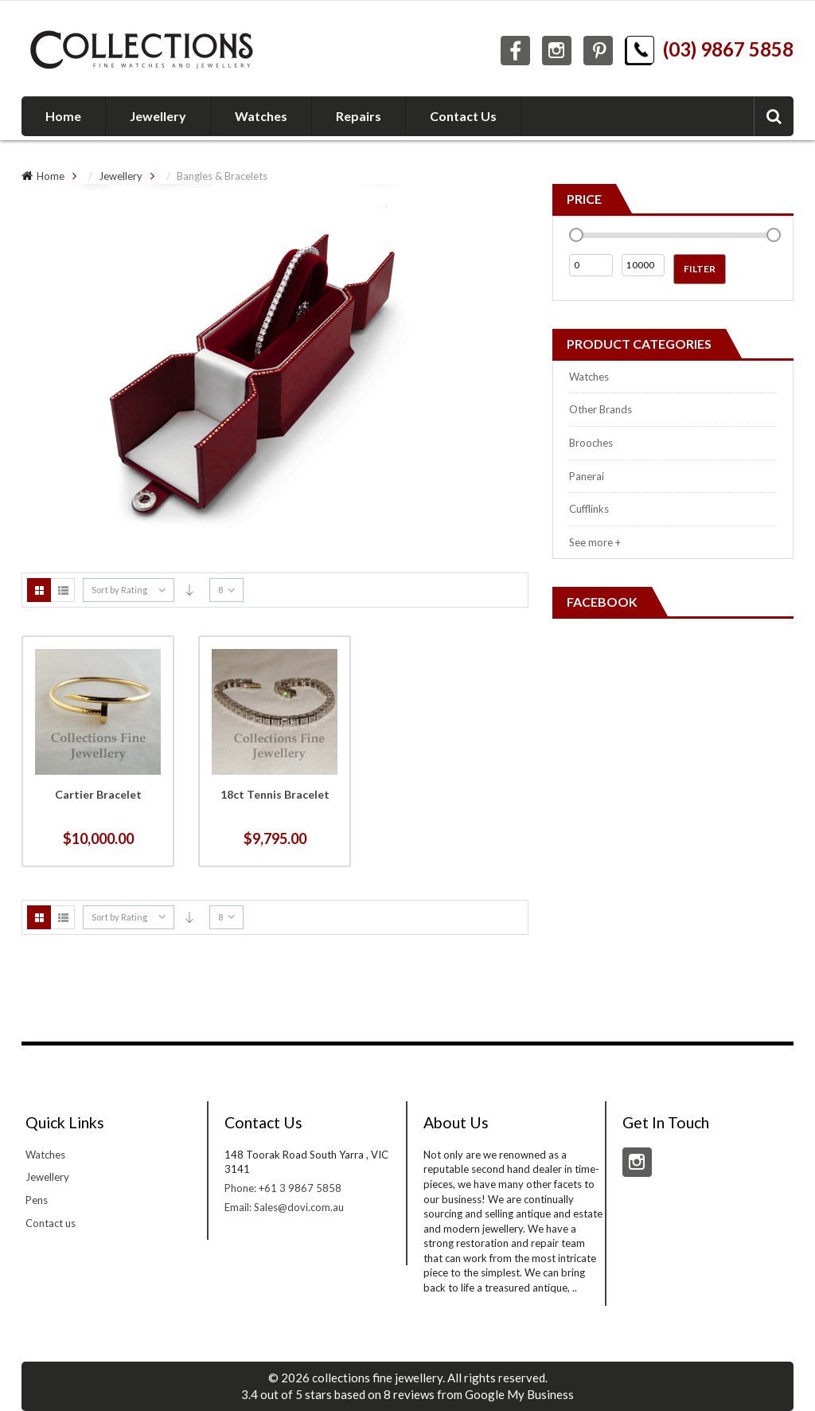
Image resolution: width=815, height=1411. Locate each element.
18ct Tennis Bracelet (275, 794)
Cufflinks (589, 508)
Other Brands (600, 409)
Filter (700, 269)
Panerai (586, 476)
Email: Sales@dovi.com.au (284, 1207)
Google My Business (519, 1394)
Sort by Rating (119, 589)
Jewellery (120, 176)
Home (50, 176)
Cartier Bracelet (98, 794)
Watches (589, 376)
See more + (595, 542)
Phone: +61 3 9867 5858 (282, 1188)
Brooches (591, 442)
